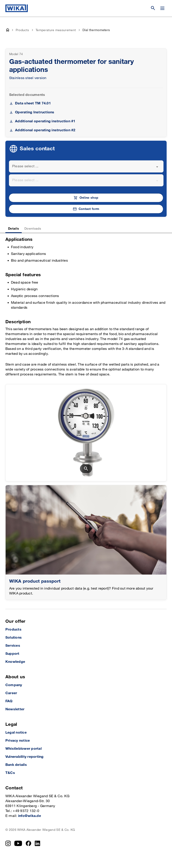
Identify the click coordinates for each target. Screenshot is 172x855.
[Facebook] (28, 843)
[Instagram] (8, 843)
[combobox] (86, 166)
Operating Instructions (34, 112)
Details (13, 228)
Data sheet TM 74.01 (33, 103)
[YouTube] (18, 843)
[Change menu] (162, 8)
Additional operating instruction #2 (45, 130)
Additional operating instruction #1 (45, 121)
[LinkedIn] (37, 843)
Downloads (32, 228)
